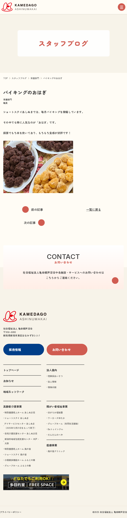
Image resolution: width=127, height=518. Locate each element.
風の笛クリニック (56, 451)
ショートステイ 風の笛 (16, 454)
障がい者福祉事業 (57, 406)
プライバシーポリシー (10, 511)
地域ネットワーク (13, 392)
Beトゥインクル (55, 429)
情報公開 (52, 387)
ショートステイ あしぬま (17, 417)
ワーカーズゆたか (56, 417)
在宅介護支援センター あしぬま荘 (21, 433)
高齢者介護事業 (12, 406)
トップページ (11, 370)
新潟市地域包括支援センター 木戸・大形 (22, 441)
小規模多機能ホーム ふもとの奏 (20, 459)
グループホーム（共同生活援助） (64, 423)
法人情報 (52, 381)
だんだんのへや (55, 434)
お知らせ (8, 381)
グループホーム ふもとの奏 (18, 465)
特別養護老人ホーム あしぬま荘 (20, 412)
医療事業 (51, 445)
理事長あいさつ (55, 375)
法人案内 (51, 370)
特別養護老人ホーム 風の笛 (18, 448)
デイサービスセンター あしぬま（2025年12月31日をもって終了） (20, 425)
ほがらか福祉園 (55, 412)
